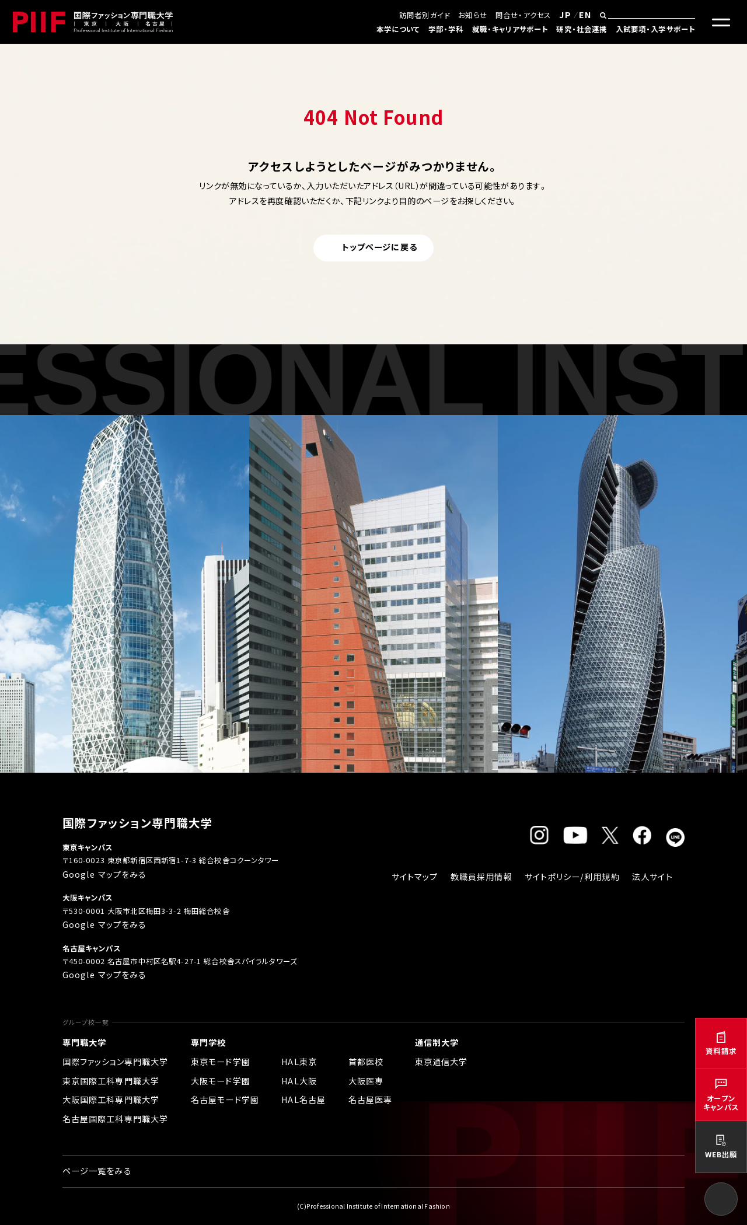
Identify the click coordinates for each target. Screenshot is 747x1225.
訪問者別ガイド (424, 15)
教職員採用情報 (481, 876)
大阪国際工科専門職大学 (111, 1099)
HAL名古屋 (303, 1099)
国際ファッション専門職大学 (115, 1061)
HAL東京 (299, 1061)
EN (585, 14)
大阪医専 (366, 1081)
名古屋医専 (370, 1099)
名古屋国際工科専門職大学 (115, 1119)
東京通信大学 (441, 1061)
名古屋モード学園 (225, 1099)
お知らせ (472, 15)
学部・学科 (446, 29)
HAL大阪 (299, 1081)
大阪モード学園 (220, 1081)
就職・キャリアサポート (510, 29)
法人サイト (652, 876)
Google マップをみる (104, 874)
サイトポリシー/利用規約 (572, 876)
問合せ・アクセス (523, 15)
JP (565, 14)
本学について (398, 29)
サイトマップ (415, 876)
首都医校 (366, 1061)
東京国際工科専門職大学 (111, 1081)
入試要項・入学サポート (656, 29)
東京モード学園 (220, 1061)
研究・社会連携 (581, 29)
